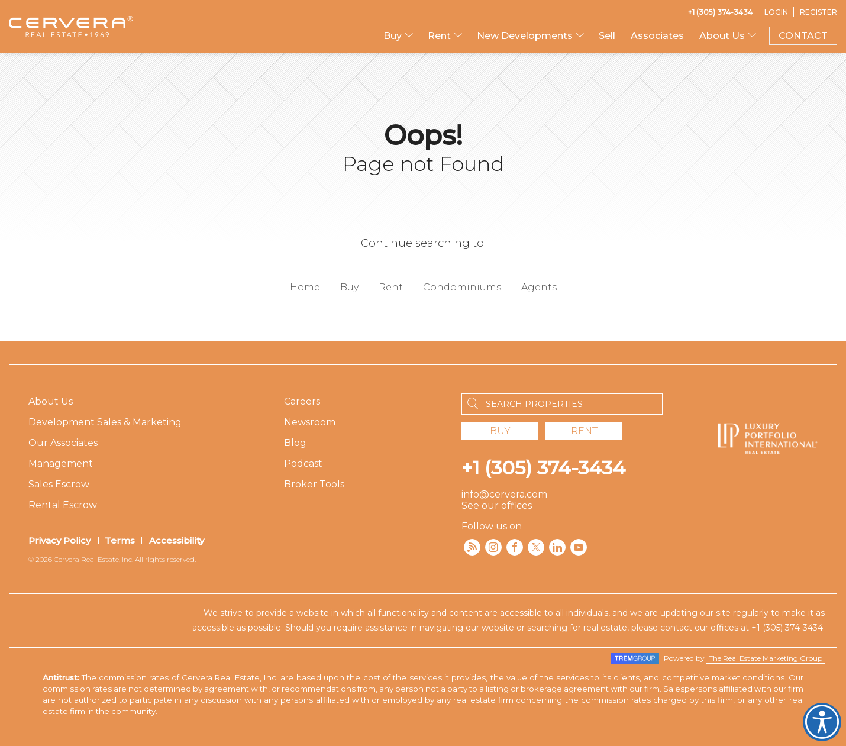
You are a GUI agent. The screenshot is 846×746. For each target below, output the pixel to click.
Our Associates (63, 442)
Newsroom (309, 422)
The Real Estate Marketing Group (765, 658)
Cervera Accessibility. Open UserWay (822, 722)
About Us (722, 35)
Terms (120, 540)
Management (60, 463)
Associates (657, 35)
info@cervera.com (504, 494)
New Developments (525, 35)
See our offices (496, 505)
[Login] (776, 12)
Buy (392, 35)
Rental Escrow (62, 505)
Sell (607, 35)
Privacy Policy (59, 540)
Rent (439, 35)
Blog (295, 442)
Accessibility (176, 540)
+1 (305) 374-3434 (543, 467)
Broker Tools (314, 484)
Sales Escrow (58, 484)
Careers (302, 401)
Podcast (303, 463)
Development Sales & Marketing (105, 422)
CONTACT (803, 35)
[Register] (818, 12)
